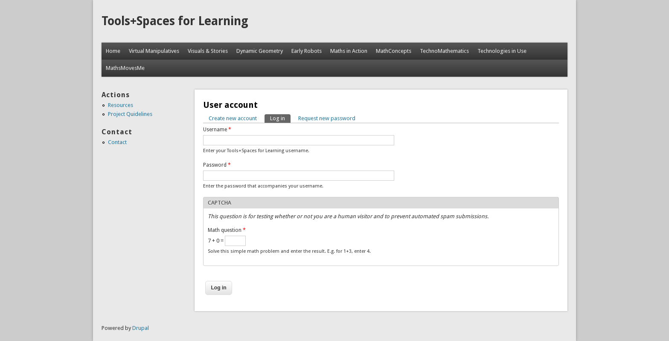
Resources (120, 105)
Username (217, 130)
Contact (117, 142)
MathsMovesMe (125, 68)
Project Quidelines (130, 114)
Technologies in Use (501, 51)
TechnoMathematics (444, 51)
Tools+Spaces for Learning (175, 21)
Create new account (233, 118)
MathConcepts (393, 51)
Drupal (140, 328)
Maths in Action (348, 51)
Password (217, 165)
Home (113, 51)
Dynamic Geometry (259, 51)
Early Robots (306, 51)
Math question (227, 230)
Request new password (326, 118)
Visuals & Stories (208, 51)
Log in (280, 117)
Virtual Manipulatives (154, 51)
